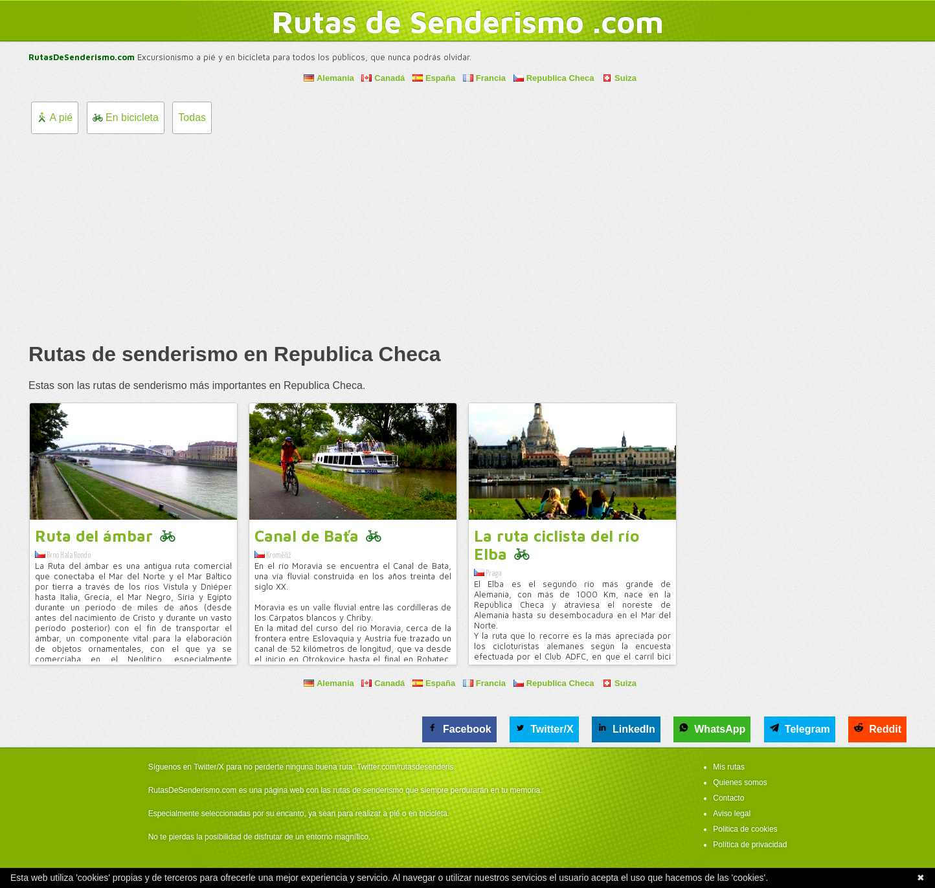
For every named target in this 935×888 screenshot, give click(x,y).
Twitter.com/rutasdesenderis (405, 766)
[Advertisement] (467, 237)
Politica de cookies (745, 829)
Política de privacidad (750, 844)
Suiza (619, 78)
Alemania (329, 78)
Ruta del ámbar (94, 536)
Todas (192, 117)
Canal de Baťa (306, 536)
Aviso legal (731, 813)
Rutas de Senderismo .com (468, 21)
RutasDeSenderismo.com (81, 57)
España (433, 78)
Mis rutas (729, 766)
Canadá (383, 78)
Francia (484, 78)
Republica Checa (553, 78)
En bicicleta (126, 117)
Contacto (728, 798)
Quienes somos (740, 782)
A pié (55, 117)
